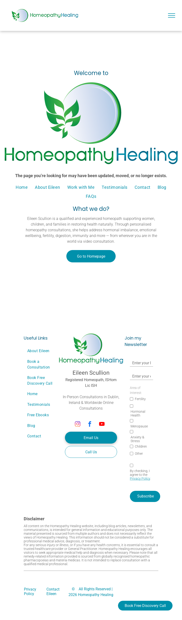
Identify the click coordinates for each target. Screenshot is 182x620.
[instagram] (77, 424)
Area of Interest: (136, 390)
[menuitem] (21, 187)
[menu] (171, 15)
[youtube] (102, 424)
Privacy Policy (140, 478)
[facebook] (90, 424)
